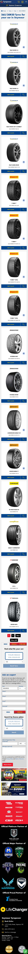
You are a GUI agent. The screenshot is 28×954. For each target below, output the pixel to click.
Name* (4, 691)
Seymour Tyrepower (14, 5)
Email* (4, 701)
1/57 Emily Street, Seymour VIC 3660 (14, 925)
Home (3, 11)
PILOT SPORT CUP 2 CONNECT (14, 126)
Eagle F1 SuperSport (14, 548)
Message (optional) (7, 746)
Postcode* (5, 706)
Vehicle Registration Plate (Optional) (8, 740)
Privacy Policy (9, 759)
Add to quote (10, 56)
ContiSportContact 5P (14, 433)
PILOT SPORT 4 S (14, 50)
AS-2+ (14, 586)
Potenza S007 (14, 356)
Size (3, 686)
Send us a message (10, 932)
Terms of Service (20, 759)
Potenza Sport (14, 394)
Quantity (21, 686)
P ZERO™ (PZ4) (14, 280)
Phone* (4, 696)
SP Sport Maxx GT (14, 509)
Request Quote (7, 764)
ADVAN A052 (14, 624)
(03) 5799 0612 (10, 929)
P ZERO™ (14, 203)
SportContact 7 (14, 471)
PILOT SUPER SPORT (14, 165)
